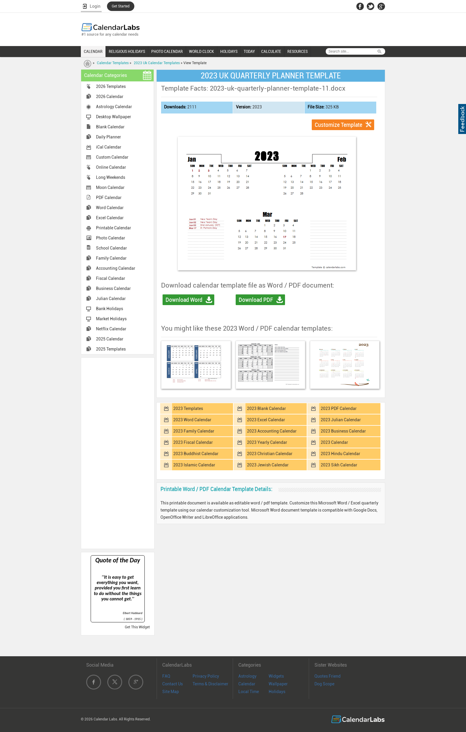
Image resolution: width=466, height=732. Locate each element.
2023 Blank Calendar (266, 408)
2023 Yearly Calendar (267, 442)
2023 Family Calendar (193, 431)
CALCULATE (271, 51)
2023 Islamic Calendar (194, 465)
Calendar (246, 683)
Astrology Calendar (114, 106)
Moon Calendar (110, 187)
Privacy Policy (206, 676)
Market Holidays (111, 318)
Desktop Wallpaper (113, 116)
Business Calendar (113, 288)
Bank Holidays (109, 308)
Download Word (184, 299)
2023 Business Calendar (343, 431)
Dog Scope (324, 683)
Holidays (277, 691)
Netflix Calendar (111, 328)
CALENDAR (93, 51)
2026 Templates (111, 86)
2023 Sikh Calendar (339, 465)
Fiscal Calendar (110, 278)
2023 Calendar (334, 442)
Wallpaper (278, 683)
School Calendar (111, 248)
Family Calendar (111, 258)
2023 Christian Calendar (269, 453)
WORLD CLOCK (201, 51)
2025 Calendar (109, 339)
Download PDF (256, 299)
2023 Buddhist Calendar (195, 453)
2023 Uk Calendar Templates (157, 63)
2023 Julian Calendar (341, 419)
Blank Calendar (110, 126)
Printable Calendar (113, 227)
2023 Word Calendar (192, 419)
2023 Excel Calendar (266, 419)
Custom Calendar (112, 157)
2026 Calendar (109, 96)
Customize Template (338, 124)
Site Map (170, 691)
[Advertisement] (117, 453)
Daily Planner (108, 137)
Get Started (121, 6)
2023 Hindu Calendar (340, 453)
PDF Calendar (109, 197)
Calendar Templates (113, 63)
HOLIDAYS (228, 51)
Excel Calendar (110, 217)
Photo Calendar (110, 238)
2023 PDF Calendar (339, 408)
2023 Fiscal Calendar (193, 442)
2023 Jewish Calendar (268, 465)
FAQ (166, 676)
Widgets (276, 676)
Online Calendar (111, 167)
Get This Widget (137, 627)
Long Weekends (110, 177)
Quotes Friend (327, 676)
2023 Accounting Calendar (272, 431)
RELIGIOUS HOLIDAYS (127, 51)
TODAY (249, 51)
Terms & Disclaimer (210, 683)
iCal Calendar (108, 147)
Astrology (247, 676)
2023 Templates (188, 408)
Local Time (248, 691)
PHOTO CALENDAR (167, 51)
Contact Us (172, 683)
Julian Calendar (111, 298)
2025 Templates (111, 349)
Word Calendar (110, 207)
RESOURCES (297, 51)
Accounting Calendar (115, 268)
